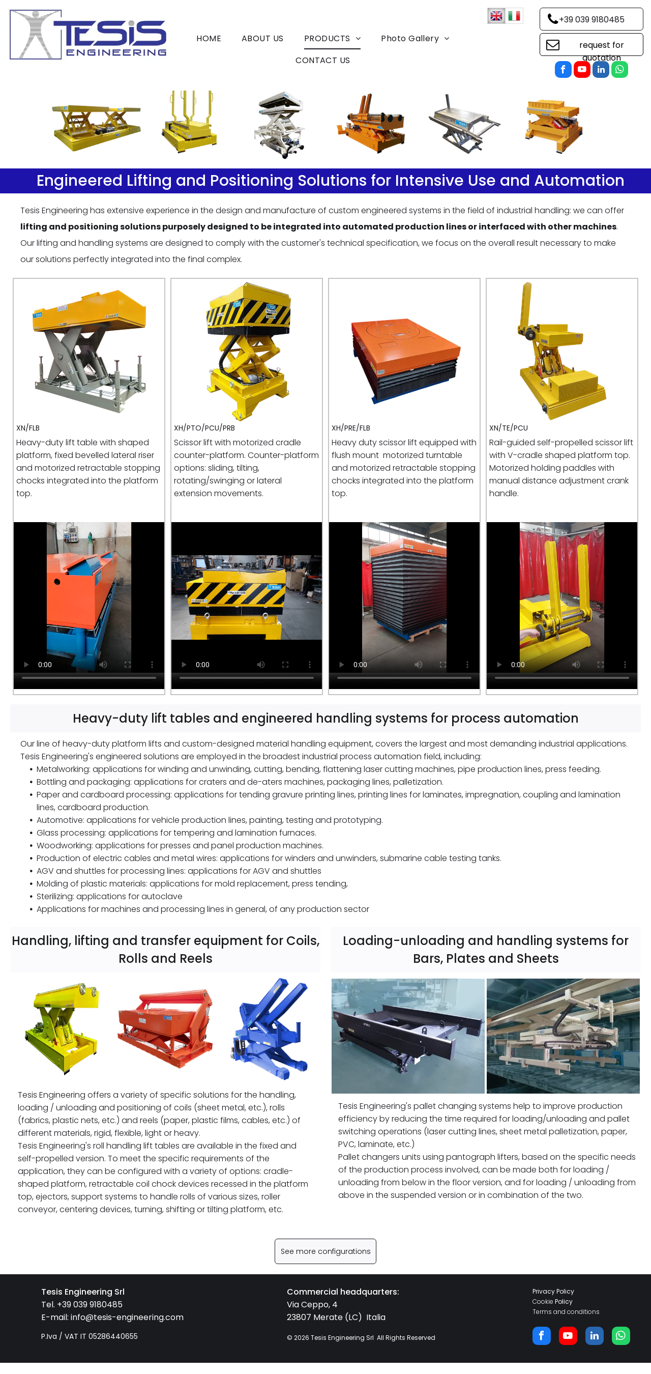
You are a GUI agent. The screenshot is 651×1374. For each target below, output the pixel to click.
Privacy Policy (553, 1291)
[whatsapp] (619, 70)
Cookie (542, 1301)
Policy (564, 1301)
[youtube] (582, 70)
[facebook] (563, 70)
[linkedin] (601, 70)
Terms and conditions (566, 1311)
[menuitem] (208, 38)
